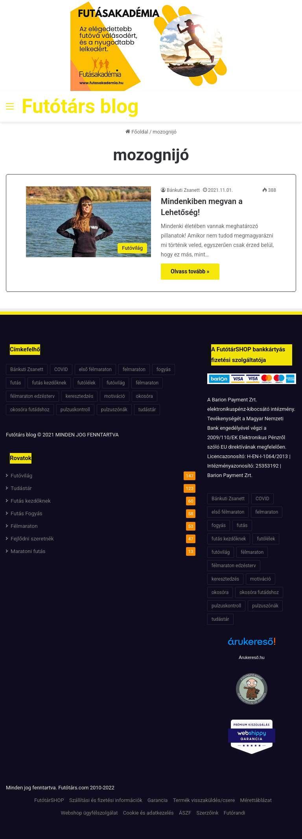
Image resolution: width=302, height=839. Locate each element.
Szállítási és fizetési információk (105, 800)
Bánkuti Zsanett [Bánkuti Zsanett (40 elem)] (26, 369)
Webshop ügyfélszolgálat (89, 813)
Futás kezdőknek (31, 500)
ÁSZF (185, 813)
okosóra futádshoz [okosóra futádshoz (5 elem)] (30, 409)
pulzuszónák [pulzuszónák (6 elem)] (114, 409)
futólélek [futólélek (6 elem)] (86, 383)
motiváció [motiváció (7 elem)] (114, 396)
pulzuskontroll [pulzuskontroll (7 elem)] (75, 409)
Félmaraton (24, 526)
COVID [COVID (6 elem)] (61, 369)
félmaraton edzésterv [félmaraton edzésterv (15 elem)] (32, 396)
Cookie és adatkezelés (148, 813)
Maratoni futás (28, 551)
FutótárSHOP (49, 800)
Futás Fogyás (26, 513)
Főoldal (136, 132)
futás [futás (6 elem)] (15, 383)
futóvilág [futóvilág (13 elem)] (116, 383)
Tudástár (21, 488)
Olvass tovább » (190, 271)
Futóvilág (21, 475)
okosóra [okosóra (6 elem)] (144, 396)
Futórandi (234, 813)
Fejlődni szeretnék (32, 538)
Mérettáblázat (256, 800)
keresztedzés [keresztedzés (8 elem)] (79, 396)
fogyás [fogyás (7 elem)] (164, 369)
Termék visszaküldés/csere (204, 800)
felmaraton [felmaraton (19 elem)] (134, 369)
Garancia (157, 800)
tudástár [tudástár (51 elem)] (147, 409)
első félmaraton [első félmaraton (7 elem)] (95, 369)
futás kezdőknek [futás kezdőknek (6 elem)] (49, 383)
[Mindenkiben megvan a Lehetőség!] (88, 221)
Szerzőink (207, 813)
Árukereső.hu (251, 657)
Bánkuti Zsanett (183, 190)
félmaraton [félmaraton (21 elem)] (147, 383)
